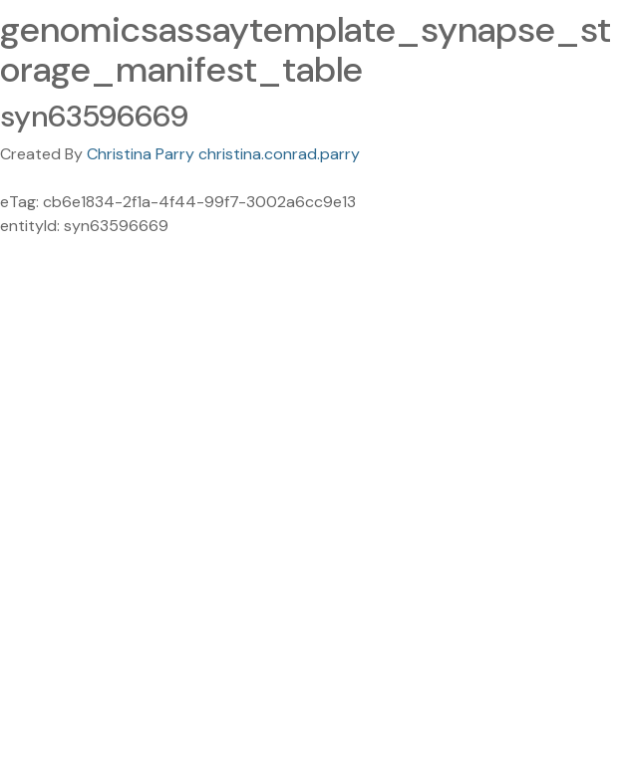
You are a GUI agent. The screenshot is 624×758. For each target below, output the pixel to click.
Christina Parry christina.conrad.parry (223, 153)
